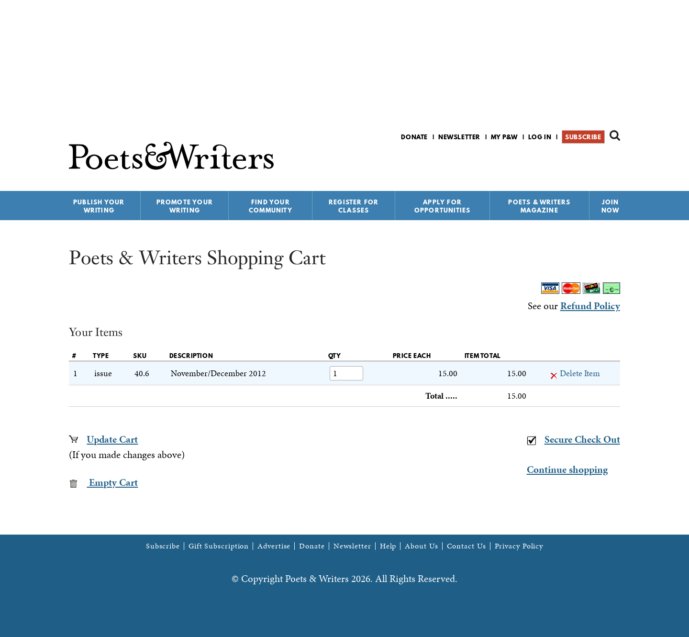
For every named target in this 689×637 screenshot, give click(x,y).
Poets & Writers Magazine (539, 206)
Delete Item (575, 373)
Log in (540, 137)
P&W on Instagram (613, 162)
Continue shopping (567, 469)
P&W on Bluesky (597, 162)
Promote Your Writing (184, 206)
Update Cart (112, 439)
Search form (615, 135)
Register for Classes (353, 206)
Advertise (273, 546)
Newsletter (459, 137)
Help (388, 546)
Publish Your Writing (98, 206)
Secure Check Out (573, 439)
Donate (414, 137)
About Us (421, 546)
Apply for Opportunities (442, 206)
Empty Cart (103, 482)
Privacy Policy (519, 546)
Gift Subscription (219, 546)
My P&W (504, 137)
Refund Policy (590, 306)
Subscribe (583, 137)
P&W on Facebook (581, 162)
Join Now (610, 206)
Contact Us (466, 546)
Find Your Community (270, 206)
